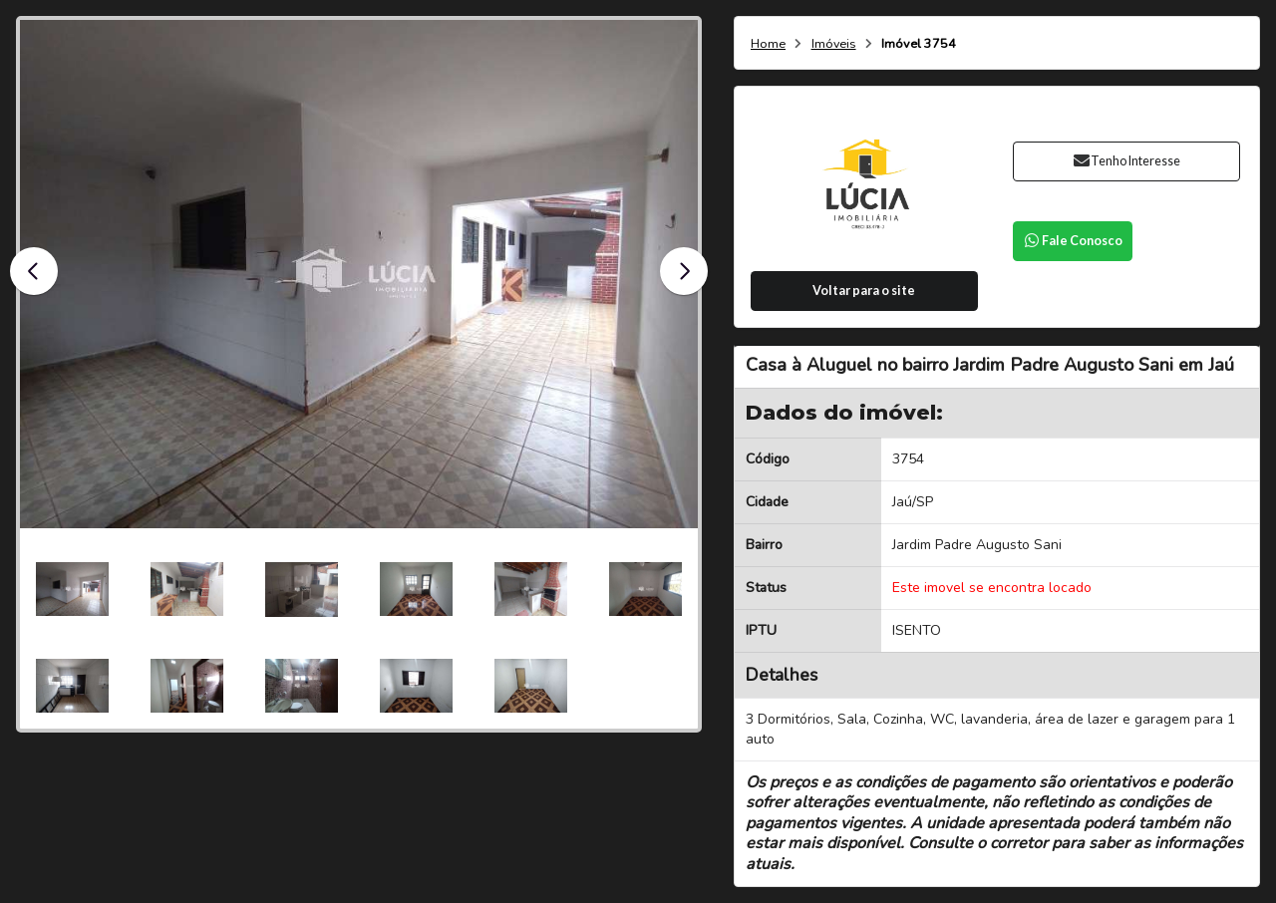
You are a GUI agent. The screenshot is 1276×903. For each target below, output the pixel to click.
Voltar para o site (863, 290)
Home (768, 44)
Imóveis (833, 44)
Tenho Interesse (1126, 160)
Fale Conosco (1072, 240)
